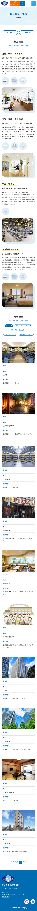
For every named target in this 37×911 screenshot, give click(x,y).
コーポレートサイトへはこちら (11, 888)
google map (5, 897)
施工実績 (27, 33)
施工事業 (9, 33)
